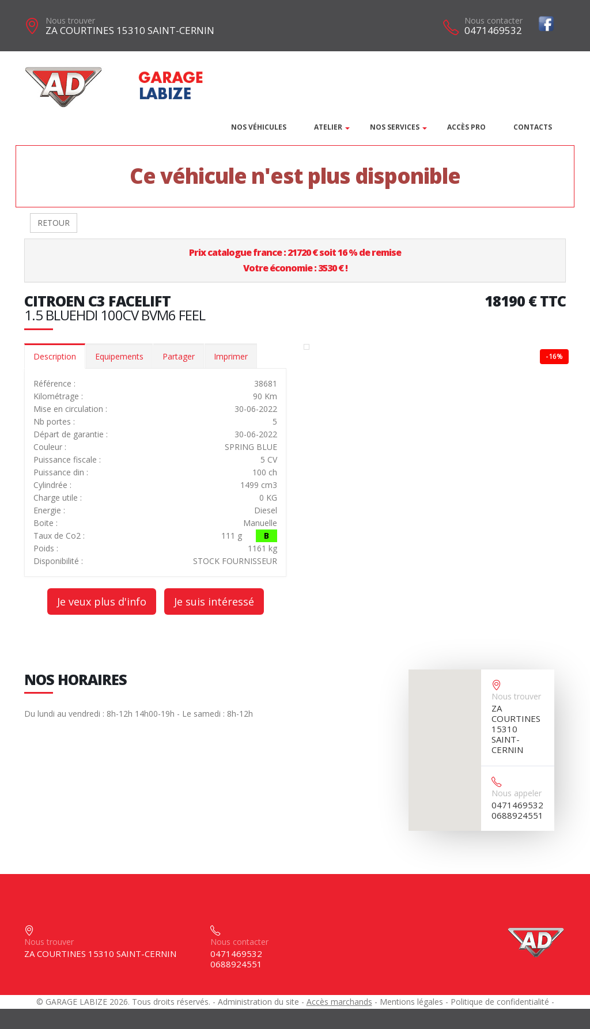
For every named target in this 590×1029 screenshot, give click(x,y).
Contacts (532, 127)
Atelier (328, 127)
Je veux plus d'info (101, 601)
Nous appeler (516, 793)
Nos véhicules (258, 127)
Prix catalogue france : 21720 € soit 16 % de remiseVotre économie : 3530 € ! (295, 260)
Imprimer (231, 356)
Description (54, 356)
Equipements (119, 356)
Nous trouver (70, 20)
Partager (178, 356)
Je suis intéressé (214, 601)
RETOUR (53, 222)
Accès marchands (339, 1001)
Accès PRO (466, 127)
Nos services (394, 127)
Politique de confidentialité (500, 1001)
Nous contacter (493, 20)
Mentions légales (411, 1001)
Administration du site (258, 1001)
